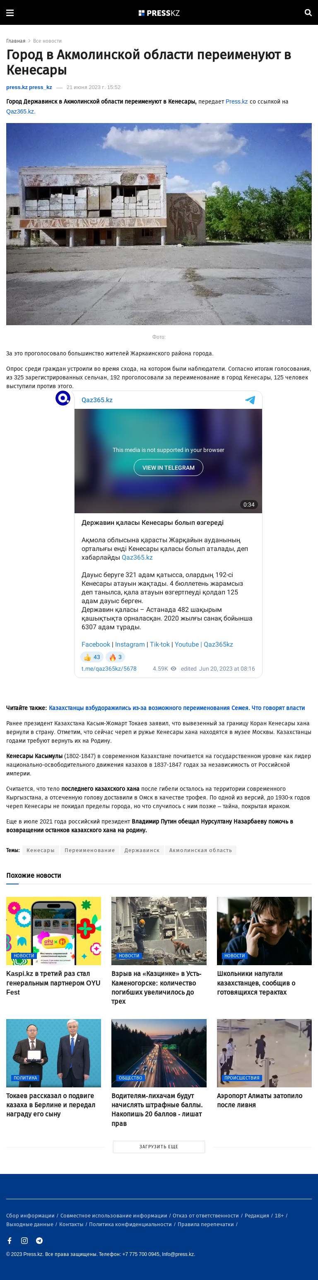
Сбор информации (31, 1215)
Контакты (72, 1224)
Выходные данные (30, 1224)
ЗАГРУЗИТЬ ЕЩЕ (159, 1147)
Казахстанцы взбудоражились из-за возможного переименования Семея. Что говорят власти (177, 708)
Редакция (257, 1215)
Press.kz (237, 101)
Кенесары (40, 850)
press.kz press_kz (29, 87)
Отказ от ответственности (206, 1215)
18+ (280, 1215)
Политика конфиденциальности (131, 1224)
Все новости (47, 41)
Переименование (90, 850)
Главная (16, 41)
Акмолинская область (200, 850)
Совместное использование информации (114, 1215)
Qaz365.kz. (21, 111)
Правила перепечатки (206, 1224)
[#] (159, 12)
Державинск (142, 850)
